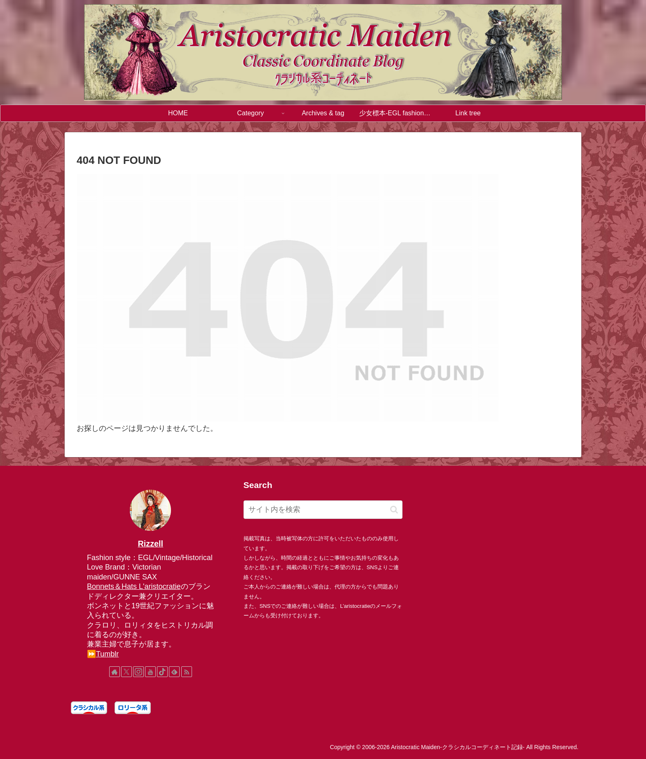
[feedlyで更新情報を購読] (174, 671)
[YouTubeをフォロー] (150, 671)
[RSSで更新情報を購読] (186, 671)
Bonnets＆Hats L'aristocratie (134, 586)
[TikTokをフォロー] (162, 671)
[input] (323, 509)
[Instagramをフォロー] (138, 671)
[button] (394, 509)
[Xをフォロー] (126, 671)
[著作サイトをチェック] (114, 671)
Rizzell (151, 543)
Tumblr (107, 654)
